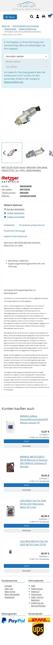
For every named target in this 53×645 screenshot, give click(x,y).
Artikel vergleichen (14, 213)
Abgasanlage (10, 29)
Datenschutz (37, 588)
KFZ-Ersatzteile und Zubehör (26, 26)
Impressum (36, 594)
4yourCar (6, 26)
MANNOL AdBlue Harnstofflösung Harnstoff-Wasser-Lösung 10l (34, 419)
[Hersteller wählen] (26, 56)
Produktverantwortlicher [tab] (32, 225)
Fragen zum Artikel (14, 217)
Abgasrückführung (27, 29)
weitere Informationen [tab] (15, 236)
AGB (33, 586)
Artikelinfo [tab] (9, 225)
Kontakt (8, 586)
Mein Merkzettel (12, 594)
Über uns (9, 588)
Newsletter (10, 597)
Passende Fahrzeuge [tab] (14, 230)
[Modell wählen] (26, 61)
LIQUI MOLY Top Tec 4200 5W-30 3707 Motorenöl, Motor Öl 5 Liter (33, 504)
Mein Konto (10, 591)
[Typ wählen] (26, 66)
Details (26, 441)
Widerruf (35, 591)
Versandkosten (45, 437)
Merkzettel (26, 446)
